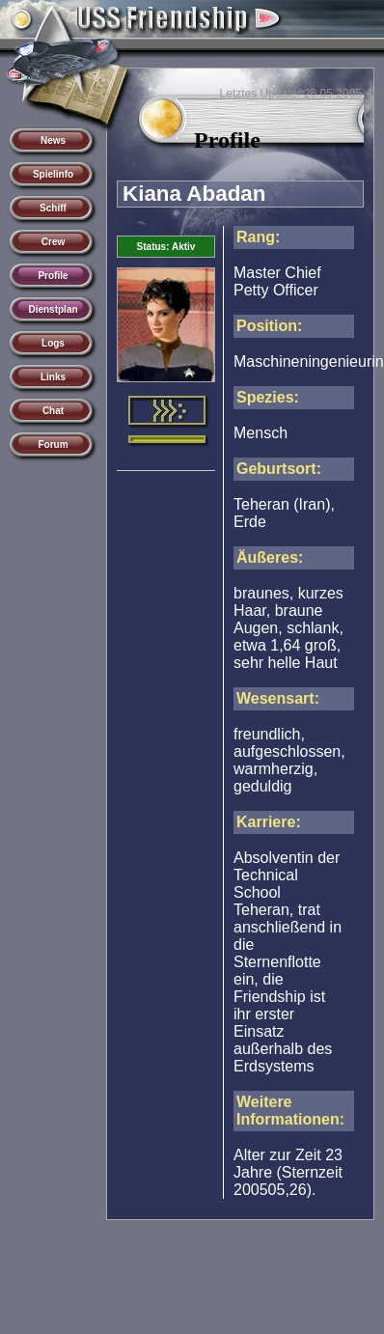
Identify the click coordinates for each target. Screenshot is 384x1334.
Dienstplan (52, 309)
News (53, 140)
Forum (53, 444)
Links (53, 377)
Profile (53, 275)
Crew (53, 241)
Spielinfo (53, 174)
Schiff (53, 208)
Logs (53, 343)
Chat (53, 410)
